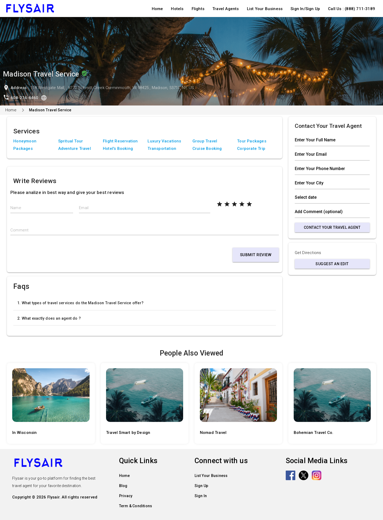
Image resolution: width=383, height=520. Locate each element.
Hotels (177, 8)
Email (84, 207)
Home (157, 8)
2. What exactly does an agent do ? (49, 318)
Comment (19, 230)
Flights (198, 8)
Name (15, 207)
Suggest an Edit (332, 264)
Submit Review (256, 254)
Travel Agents (225, 8)
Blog (123, 486)
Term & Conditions (135, 506)
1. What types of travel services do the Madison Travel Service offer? (80, 303)
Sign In (201, 496)
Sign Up (201, 486)
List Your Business (265, 8)
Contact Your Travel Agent (332, 227)
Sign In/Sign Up (305, 8)
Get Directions (308, 252)
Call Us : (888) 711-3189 (351, 8)
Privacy (125, 496)
